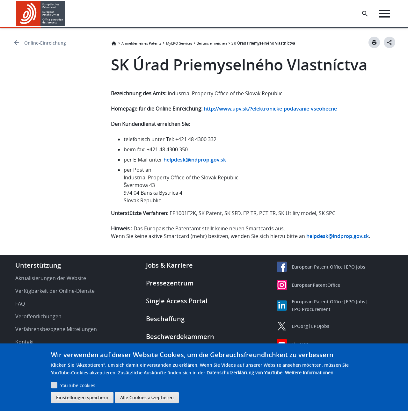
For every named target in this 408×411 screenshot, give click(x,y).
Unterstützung (38, 265)
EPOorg (300, 326)
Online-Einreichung (45, 43)
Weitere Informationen (309, 373)
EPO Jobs (355, 267)
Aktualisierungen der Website (50, 278)
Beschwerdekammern (180, 336)
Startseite (114, 43)
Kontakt (24, 341)
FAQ (20, 303)
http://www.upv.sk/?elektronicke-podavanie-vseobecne (270, 108)
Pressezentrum (169, 283)
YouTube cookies (77, 385)
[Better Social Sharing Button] (389, 42)
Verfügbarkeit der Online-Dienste (55, 290)
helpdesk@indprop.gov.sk (195, 159)
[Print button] (374, 42)
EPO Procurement (311, 309)
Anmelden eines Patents (141, 43)
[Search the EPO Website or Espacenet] (365, 13)
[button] (66, 13)
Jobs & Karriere (169, 265)
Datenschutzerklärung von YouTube (244, 373)
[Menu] (384, 14)
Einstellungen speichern (82, 397)
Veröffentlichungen (38, 316)
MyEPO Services (179, 43)
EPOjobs (320, 326)
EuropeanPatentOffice (316, 285)
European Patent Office (317, 267)
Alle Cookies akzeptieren (147, 397)
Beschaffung (165, 318)
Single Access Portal (177, 301)
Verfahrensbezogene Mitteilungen (56, 329)
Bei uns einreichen (212, 43)
